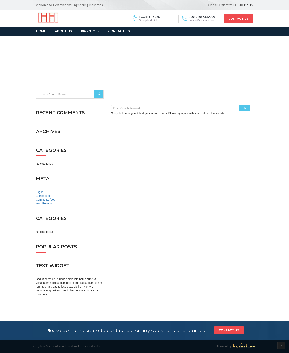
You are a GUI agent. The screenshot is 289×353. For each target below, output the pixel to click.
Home (41, 31)
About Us (63, 31)
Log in (39, 192)
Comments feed (45, 199)
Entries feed (43, 195)
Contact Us (238, 18)
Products (90, 31)
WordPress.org (45, 203)
